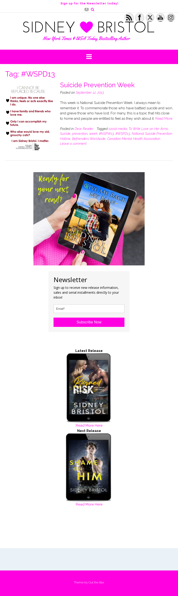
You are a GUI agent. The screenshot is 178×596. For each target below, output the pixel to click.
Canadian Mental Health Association (133, 139)
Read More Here (89, 425)
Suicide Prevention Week (97, 85)
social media (117, 129)
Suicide (65, 133)
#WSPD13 (122, 133)
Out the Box (96, 582)
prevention (80, 133)
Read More (163, 118)
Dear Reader (84, 129)
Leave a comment (73, 143)
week (93, 133)
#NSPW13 (106, 133)
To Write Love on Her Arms (148, 129)
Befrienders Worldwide (88, 139)
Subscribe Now (89, 322)
